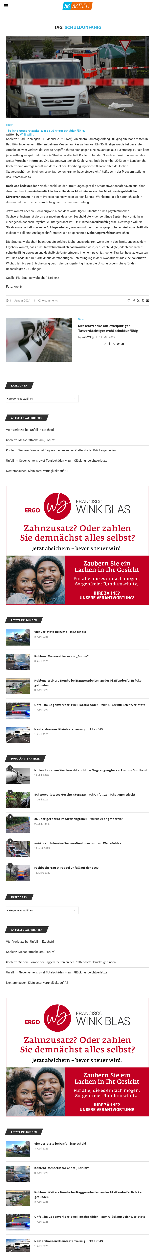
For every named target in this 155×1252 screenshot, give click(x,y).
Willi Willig (27, 134)
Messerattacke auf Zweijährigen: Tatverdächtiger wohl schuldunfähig (108, 328)
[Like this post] (129, 300)
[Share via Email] (147, 300)
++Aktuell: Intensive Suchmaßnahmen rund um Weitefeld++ (77, 843)
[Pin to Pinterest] (143, 300)
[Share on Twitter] (138, 300)
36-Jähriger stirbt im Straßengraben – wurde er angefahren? (78, 819)
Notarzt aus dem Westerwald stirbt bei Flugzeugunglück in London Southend (90, 770)
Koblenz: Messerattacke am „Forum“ (30, 952)
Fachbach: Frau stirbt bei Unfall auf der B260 (66, 867)
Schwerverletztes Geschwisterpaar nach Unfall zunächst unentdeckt (84, 794)
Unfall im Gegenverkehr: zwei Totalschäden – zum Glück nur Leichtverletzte (56, 972)
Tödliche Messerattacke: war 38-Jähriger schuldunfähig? (45, 131)
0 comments (48, 300)
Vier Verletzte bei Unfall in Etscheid (30, 941)
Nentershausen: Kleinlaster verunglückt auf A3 (37, 983)
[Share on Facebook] (134, 300)
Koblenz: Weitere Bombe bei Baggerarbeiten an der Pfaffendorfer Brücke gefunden (61, 962)
